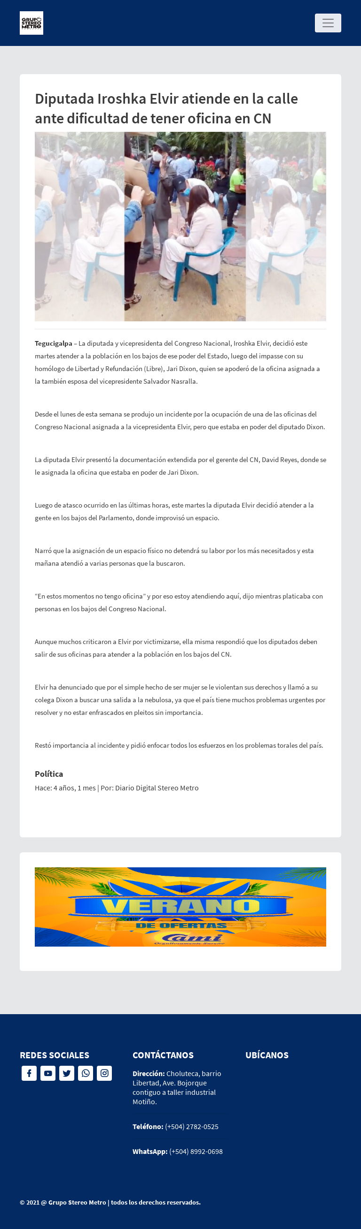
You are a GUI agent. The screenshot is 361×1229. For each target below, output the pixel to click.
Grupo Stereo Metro (77, 1202)
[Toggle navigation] (328, 23)
